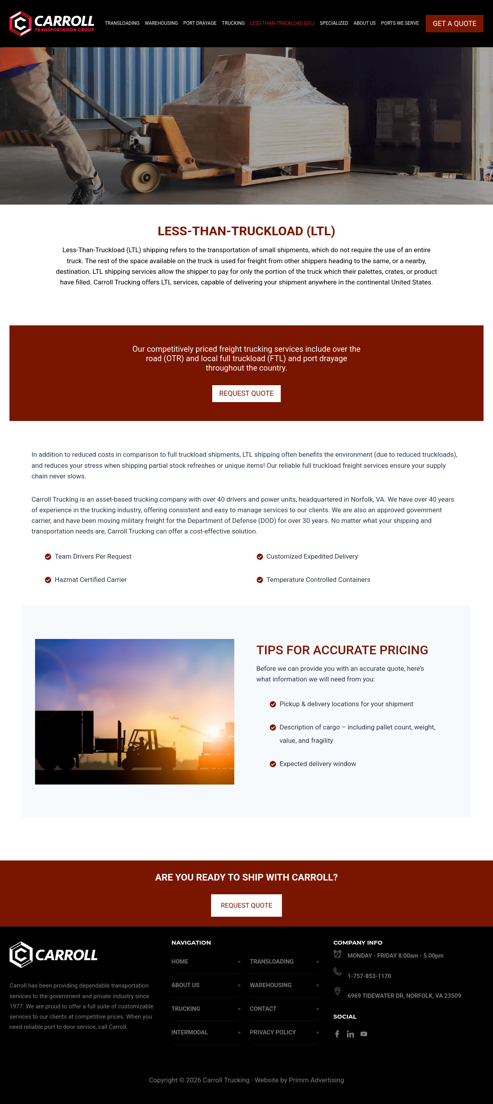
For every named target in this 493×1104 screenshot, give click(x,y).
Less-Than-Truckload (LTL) (282, 23)
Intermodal (189, 1032)
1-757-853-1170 (369, 976)
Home (179, 961)
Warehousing (270, 985)
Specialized (334, 23)
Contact (263, 1008)
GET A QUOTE (454, 23)
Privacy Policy (273, 1032)
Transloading (271, 961)
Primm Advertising (316, 1080)
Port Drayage (200, 23)
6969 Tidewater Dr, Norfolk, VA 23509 (404, 995)
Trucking (185, 1008)
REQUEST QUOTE (246, 905)
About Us (185, 985)
